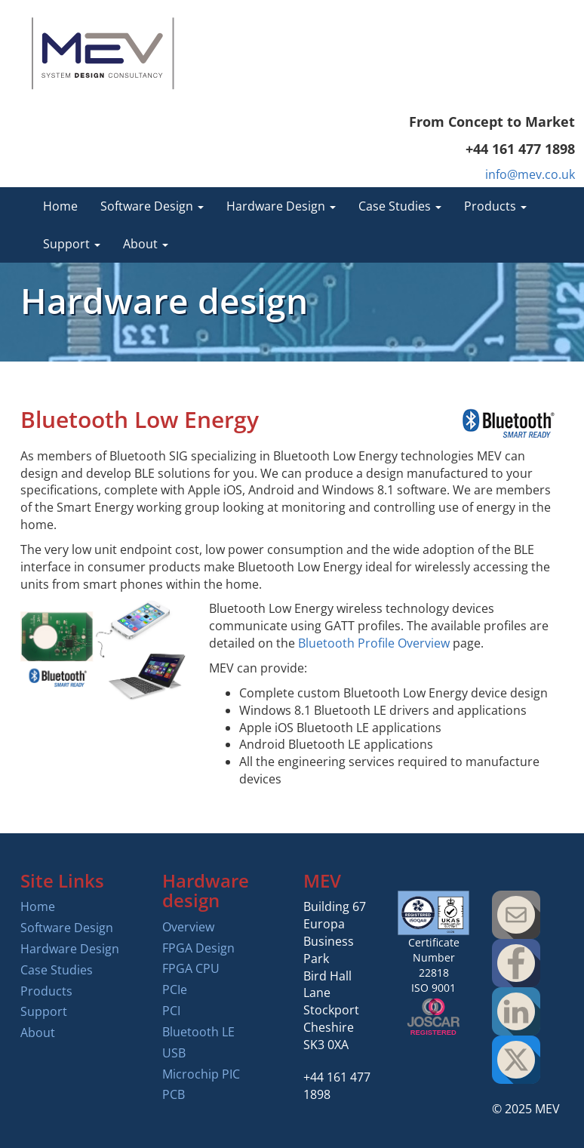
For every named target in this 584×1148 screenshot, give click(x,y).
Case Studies (56, 970)
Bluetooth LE (198, 1031)
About (37, 1032)
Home (60, 206)
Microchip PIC (201, 1074)
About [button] (145, 243)
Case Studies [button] (399, 206)
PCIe (174, 989)
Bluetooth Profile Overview (374, 643)
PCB (173, 1094)
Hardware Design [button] (281, 206)
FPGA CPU (191, 968)
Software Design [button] (152, 206)
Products (46, 991)
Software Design (66, 927)
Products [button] (495, 206)
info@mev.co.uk (530, 174)
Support (43, 1011)
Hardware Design (69, 948)
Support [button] (71, 243)
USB (174, 1053)
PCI (171, 1010)
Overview (188, 927)
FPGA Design (198, 948)
